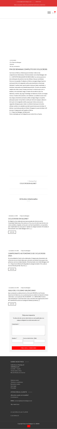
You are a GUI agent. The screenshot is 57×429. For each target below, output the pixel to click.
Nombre (14, 338)
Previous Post (33, 181)
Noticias (12, 64)
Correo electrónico (28, 339)
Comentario (15, 324)
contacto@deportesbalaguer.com (24, 1)
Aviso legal (13, 386)
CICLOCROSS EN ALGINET (28, 183)
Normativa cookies (15, 384)
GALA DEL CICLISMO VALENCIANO (22, 290)
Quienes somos (15, 380)
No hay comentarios (15, 66)
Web (35, 338)
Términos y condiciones (17, 382)
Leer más (12, 232)
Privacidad (13, 388)
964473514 (38, 1)
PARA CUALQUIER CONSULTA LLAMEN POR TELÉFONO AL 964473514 (29, 4)
